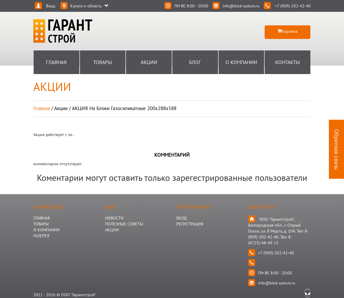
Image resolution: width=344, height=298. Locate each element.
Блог (195, 62)
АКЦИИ (112, 229)
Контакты (287, 62)
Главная (56, 62)
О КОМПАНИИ (46, 229)
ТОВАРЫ (41, 224)
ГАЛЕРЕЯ (41, 235)
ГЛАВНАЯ (41, 218)
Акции (149, 62)
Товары (102, 62)
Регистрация (189, 224)
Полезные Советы (124, 224)
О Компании (241, 62)
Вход (181, 218)
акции (61, 108)
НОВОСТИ (114, 218)
